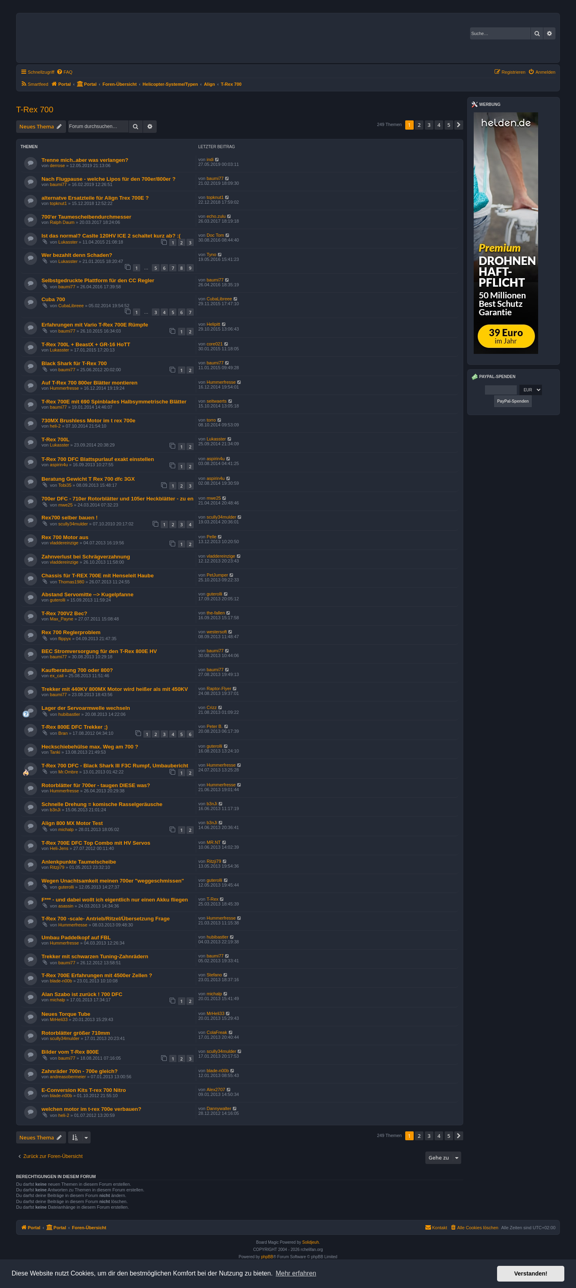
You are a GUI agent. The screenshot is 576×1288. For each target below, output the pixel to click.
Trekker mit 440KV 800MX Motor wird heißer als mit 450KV (114, 689)
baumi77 (58, 184)
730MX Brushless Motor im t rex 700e (88, 421)
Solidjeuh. (311, 1242)
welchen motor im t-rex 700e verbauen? (91, 1109)
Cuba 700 (53, 299)
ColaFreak (217, 1032)
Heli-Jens (59, 848)
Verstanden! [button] (530, 1273)
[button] (458, 124)
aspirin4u (59, 464)
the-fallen (216, 612)
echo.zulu (216, 216)
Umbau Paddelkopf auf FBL (76, 937)
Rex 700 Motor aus (65, 537)
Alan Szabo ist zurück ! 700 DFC (81, 994)
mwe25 (65, 504)
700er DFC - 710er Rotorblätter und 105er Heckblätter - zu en (117, 499)
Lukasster (68, 242)
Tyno (211, 254)
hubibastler (69, 714)
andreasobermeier (68, 1076)
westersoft (217, 631)
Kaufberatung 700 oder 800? (77, 670)
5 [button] (449, 124)
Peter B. (215, 726)
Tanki (55, 752)
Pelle (211, 536)
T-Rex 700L (55, 439)
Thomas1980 (71, 581)
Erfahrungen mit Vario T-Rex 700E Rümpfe (94, 325)
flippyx (64, 638)
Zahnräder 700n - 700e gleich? (79, 1071)
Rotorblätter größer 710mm (75, 1033)
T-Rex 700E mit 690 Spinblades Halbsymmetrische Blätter (113, 402)
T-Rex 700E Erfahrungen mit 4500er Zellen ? (96, 975)
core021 (215, 343)
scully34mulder (73, 523)
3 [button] (429, 124)
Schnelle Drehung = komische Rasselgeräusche (101, 804)
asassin (65, 905)
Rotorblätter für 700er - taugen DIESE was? (95, 785)
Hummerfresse (64, 388)
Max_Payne (61, 618)
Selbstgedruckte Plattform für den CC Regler (97, 280)
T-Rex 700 (34, 109)
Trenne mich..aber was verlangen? (84, 160)
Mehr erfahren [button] (296, 1273)
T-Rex (212, 899)
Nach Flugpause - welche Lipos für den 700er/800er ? (108, 179)
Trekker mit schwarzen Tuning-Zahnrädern (94, 956)
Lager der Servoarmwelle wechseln (85, 708)
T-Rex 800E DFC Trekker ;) (74, 727)
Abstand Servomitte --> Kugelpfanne (87, 594)
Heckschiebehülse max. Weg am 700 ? (89, 747)
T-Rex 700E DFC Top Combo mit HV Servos (95, 843)
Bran (63, 733)
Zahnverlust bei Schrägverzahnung (85, 557)
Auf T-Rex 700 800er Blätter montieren (89, 383)
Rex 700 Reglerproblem (71, 632)
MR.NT (214, 842)
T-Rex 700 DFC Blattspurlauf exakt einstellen (97, 459)
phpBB (267, 1257)
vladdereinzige (64, 542)
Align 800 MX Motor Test (72, 823)
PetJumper (217, 575)
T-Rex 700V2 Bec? (64, 613)
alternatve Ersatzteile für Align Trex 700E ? (95, 198)
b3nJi (55, 809)
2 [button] (419, 124)
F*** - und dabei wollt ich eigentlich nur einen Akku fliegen (114, 900)
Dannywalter (219, 1108)
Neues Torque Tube (65, 1014)
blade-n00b (61, 980)
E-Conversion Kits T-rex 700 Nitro (83, 1090)
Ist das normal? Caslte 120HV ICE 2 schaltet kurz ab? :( (110, 236)
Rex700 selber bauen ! (69, 518)
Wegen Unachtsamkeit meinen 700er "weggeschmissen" (112, 881)
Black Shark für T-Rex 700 (74, 363)
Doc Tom (215, 235)
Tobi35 (64, 485)
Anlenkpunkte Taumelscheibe (78, 862)
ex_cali (57, 675)
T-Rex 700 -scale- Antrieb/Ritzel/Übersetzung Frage (105, 919)
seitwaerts (217, 401)
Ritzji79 (57, 867)
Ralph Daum (62, 222)
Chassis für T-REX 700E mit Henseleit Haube (97, 576)
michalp (66, 829)
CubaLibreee (71, 305)
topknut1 (58, 203)
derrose (57, 165)
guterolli (58, 599)
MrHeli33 (59, 1019)
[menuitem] (64, 72)
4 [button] (438, 124)
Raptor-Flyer (219, 688)
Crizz (212, 707)
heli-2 (55, 426)
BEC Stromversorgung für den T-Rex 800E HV (99, 651)
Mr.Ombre (68, 771)
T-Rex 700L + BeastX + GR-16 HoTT (85, 344)
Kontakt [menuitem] (436, 1227)
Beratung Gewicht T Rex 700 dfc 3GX (88, 479)
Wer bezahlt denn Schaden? (76, 255)
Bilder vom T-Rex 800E (70, 1052)
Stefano (214, 974)
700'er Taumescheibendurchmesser (86, 217)
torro (211, 420)
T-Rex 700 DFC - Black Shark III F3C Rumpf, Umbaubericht (114, 766)
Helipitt (213, 324)
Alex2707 (216, 1089)
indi (210, 159)
